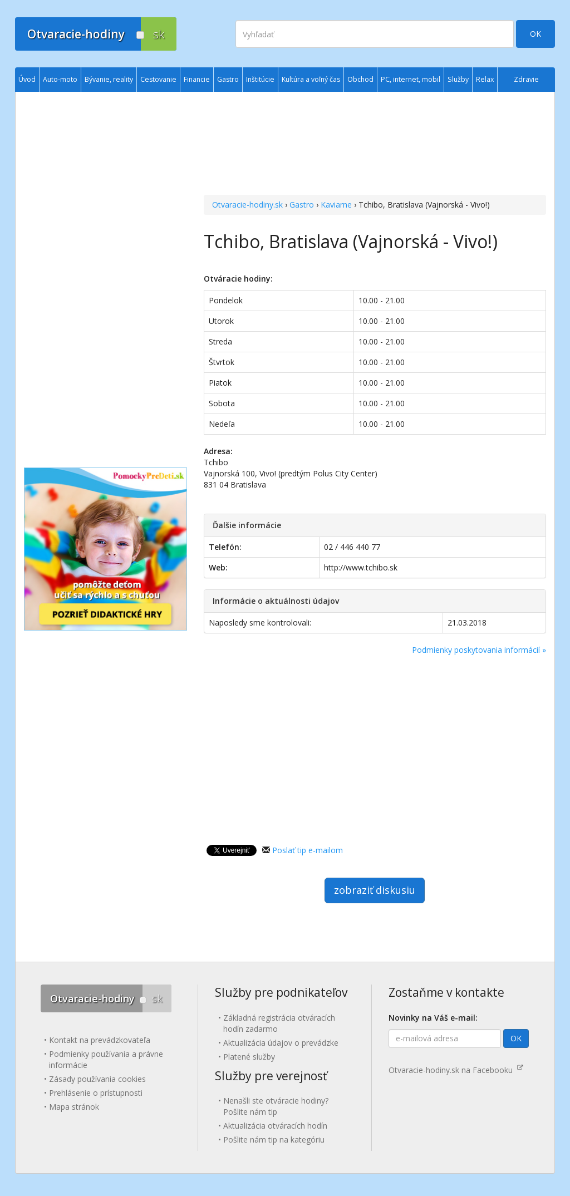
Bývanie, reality (109, 79)
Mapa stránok (74, 1106)
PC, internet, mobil (410, 79)
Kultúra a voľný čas (311, 79)
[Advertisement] (375, 145)
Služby (458, 79)
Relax (485, 79)
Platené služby (249, 1056)
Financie (197, 79)
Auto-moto (60, 79)
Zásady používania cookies (97, 1079)
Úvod (27, 79)
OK (535, 33)
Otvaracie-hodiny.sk (247, 204)
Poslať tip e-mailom (307, 850)
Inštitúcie (260, 79)
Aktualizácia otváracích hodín (275, 1125)
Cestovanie (158, 79)
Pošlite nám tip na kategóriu (274, 1139)
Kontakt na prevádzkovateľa (99, 1040)
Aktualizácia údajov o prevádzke (280, 1042)
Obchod (360, 79)
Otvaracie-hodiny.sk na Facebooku (456, 1070)
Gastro (301, 204)
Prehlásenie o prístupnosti (95, 1092)
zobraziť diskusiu (374, 890)
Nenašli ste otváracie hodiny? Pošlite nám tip (275, 1106)
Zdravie (526, 79)
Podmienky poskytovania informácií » (479, 649)
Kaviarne (336, 204)
